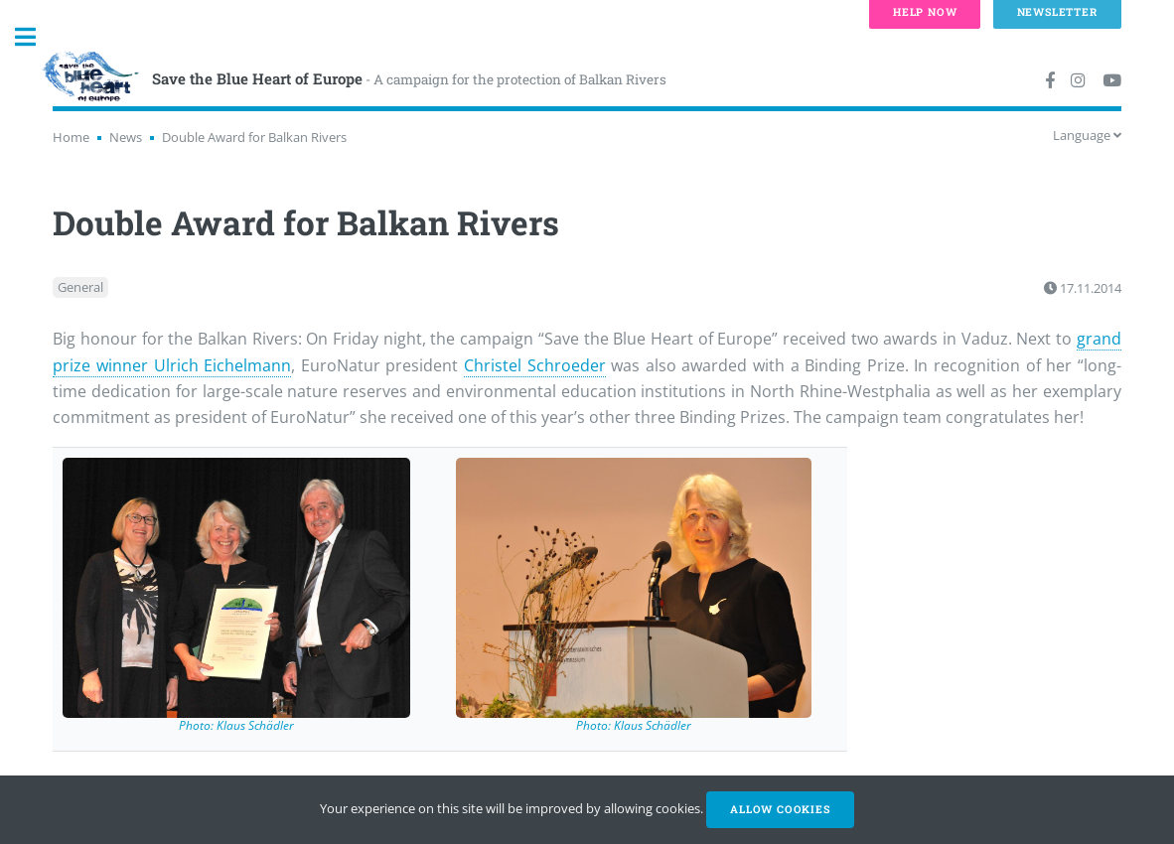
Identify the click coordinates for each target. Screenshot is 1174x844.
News (125, 137)
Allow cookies (779, 809)
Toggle (36, 37)
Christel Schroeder (535, 365)
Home (71, 137)
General (80, 288)
